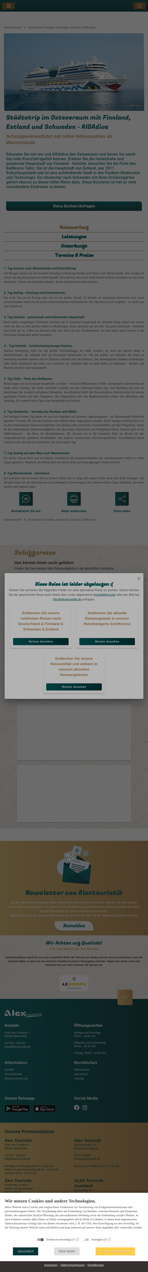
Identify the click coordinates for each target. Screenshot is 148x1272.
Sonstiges (97, 1239)
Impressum (50, 1265)
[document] (74, 1217)
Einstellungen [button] (96, 1265)
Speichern (67, 1251)
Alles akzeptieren (115, 1251)
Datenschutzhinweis (73, 1265)
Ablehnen (25, 1251)
